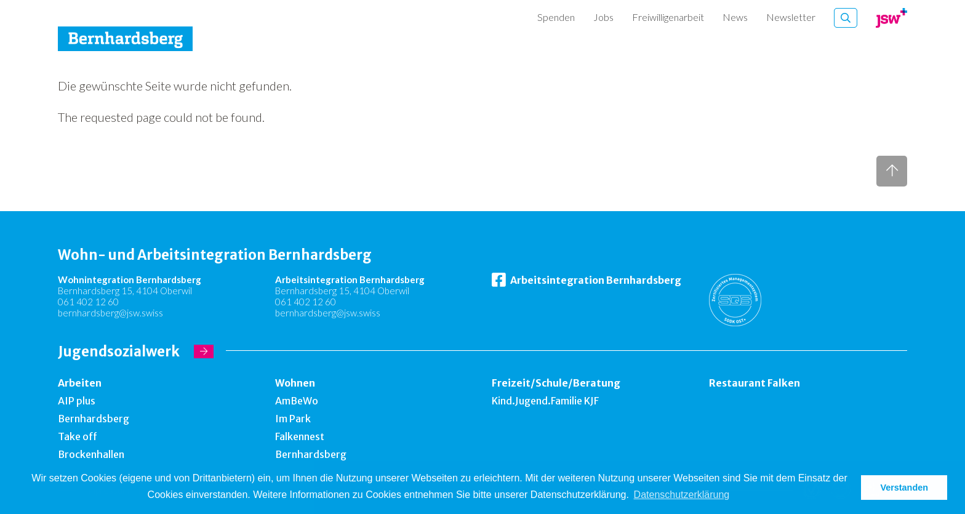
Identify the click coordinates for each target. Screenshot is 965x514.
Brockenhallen (91, 454)
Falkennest (299, 436)
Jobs (603, 17)
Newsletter (790, 17)
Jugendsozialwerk (119, 351)
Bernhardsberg (93, 418)
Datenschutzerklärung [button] (682, 494)
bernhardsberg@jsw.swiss (110, 312)
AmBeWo (296, 401)
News (735, 17)
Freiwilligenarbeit (668, 17)
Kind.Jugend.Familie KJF (545, 401)
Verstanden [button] (904, 487)
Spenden (556, 17)
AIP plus (76, 401)
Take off (77, 436)
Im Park (293, 418)
